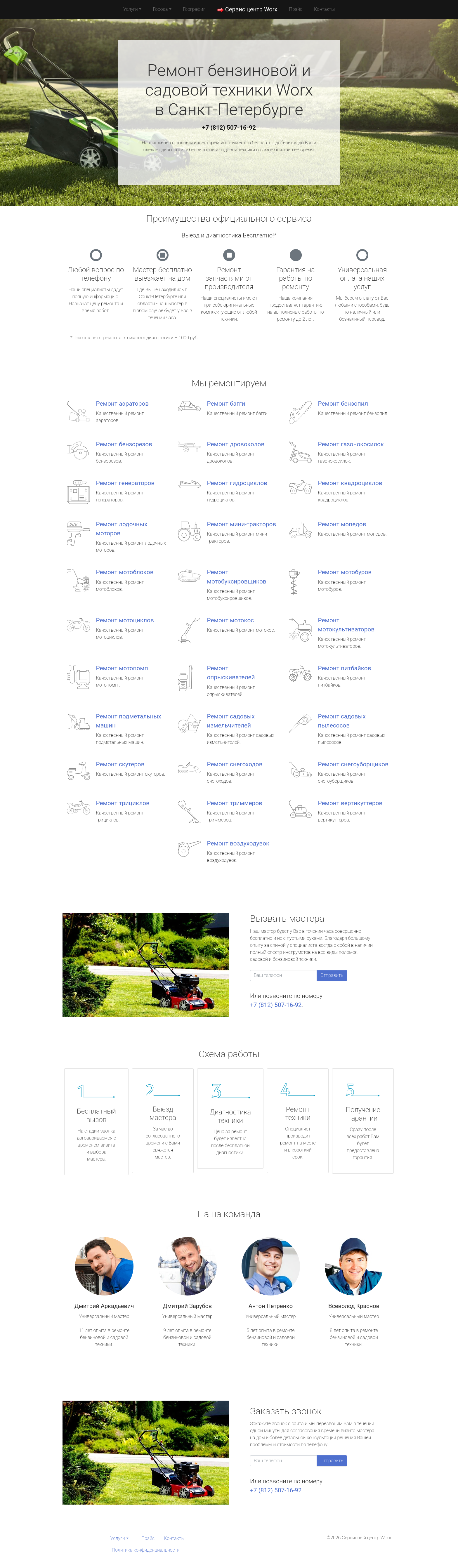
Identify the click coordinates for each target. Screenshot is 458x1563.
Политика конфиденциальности (146, 1550)
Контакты (324, 9)
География (194, 9)
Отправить (331, 975)
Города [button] (160, 9)
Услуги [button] (130, 9)
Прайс (295, 9)
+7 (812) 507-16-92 (229, 127)
